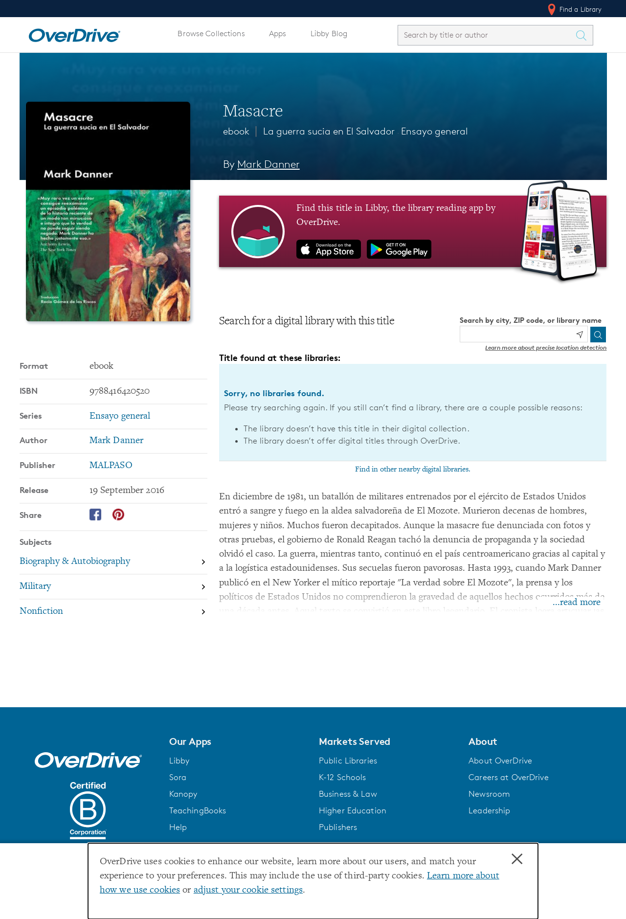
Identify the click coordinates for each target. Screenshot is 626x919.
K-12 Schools (342, 777)
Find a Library (574, 9)
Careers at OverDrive (508, 777)
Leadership (489, 810)
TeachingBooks (197, 810)
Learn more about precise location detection (545, 347)
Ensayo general (434, 131)
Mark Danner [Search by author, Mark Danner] (268, 164)
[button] (238, 741)
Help (178, 827)
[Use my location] (579, 334)
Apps (278, 33)
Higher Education (352, 810)
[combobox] (486, 35)
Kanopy (183, 794)
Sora (178, 777)
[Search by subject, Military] (113, 587)
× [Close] (517, 859)
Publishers (338, 827)
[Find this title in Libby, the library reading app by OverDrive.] (413, 231)
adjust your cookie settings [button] (248, 890)
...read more (577, 602)
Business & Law (348, 794)
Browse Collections (211, 33)
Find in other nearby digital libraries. (412, 469)
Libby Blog (329, 33)
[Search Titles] (584, 35)
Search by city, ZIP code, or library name (531, 320)
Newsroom (489, 794)
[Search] (598, 334)
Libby (179, 760)
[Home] (74, 33)
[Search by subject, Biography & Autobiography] (113, 562)
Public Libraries (348, 760)
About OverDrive (500, 760)
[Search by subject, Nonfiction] (113, 612)
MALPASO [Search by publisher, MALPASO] (111, 466)
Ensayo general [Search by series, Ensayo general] (120, 416)
